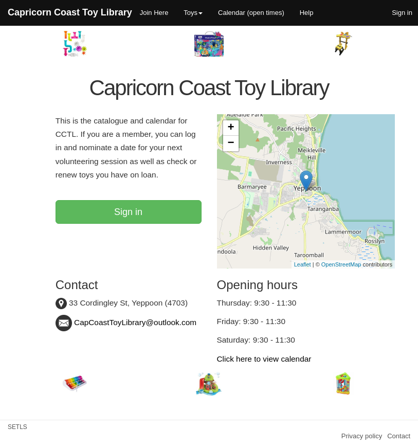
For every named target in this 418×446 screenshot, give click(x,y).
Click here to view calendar (264, 358)
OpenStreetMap (341, 264)
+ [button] (230, 128)
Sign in (128, 212)
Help (307, 12)
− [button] (230, 143)
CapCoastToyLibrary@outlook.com (126, 322)
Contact (398, 436)
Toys (193, 12)
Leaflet (302, 264)
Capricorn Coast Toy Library (70, 12)
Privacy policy (361, 436)
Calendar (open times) (251, 12)
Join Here (154, 12)
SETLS (17, 427)
